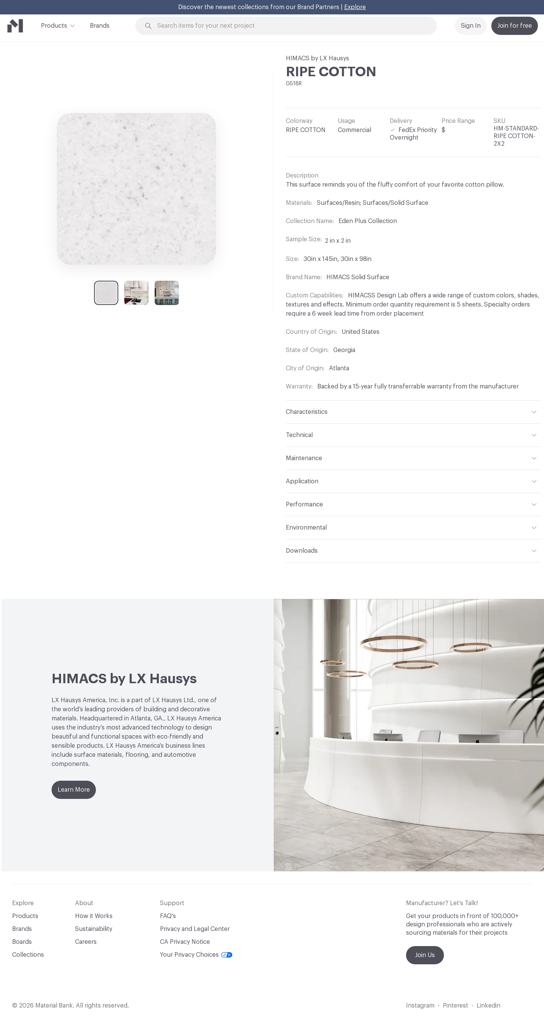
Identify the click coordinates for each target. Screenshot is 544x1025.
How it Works (94, 916)
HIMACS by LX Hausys (317, 58)
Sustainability (93, 929)
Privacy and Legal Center (195, 929)
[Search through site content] (290, 26)
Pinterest (455, 1006)
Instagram (420, 1006)
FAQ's (168, 916)
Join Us (425, 955)
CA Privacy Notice (185, 942)
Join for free (514, 26)
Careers (86, 942)
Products (54, 25)
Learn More (74, 790)
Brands (100, 26)
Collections (28, 955)
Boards (22, 942)
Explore (355, 7)
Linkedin (488, 1006)
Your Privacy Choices (196, 955)
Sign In (471, 26)
